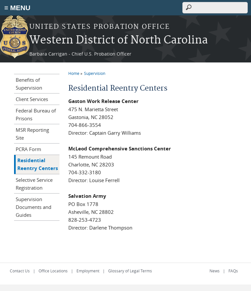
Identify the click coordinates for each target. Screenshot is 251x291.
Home (73, 73)
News (214, 270)
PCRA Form (28, 149)
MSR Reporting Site (32, 134)
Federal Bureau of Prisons (36, 114)
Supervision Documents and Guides (33, 207)
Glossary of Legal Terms (130, 270)
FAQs (233, 270)
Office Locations (53, 270)
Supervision (94, 73)
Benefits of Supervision (29, 84)
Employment (87, 270)
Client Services (32, 99)
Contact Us (20, 270)
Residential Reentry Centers (37, 164)
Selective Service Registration (34, 184)
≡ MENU (17, 7)
